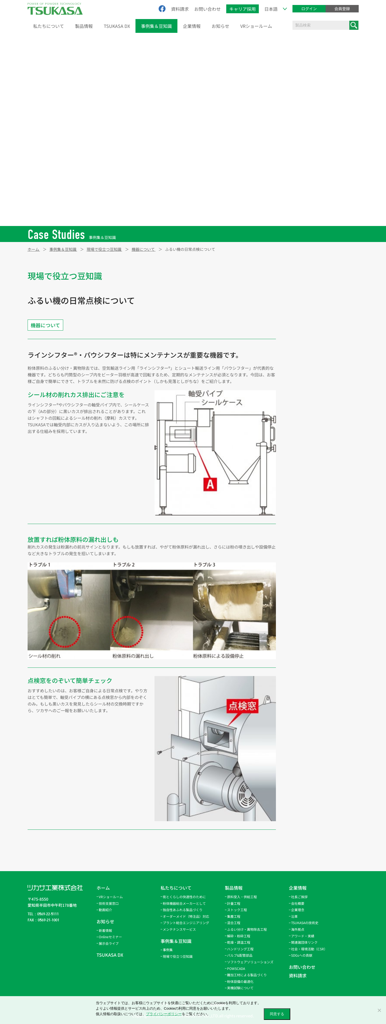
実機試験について (240, 987)
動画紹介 (105, 909)
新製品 (298, 276)
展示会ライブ (109, 943)
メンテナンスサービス (179, 929)
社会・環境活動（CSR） (309, 948)
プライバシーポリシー (164, 1014)
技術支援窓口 (109, 903)
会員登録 (342, 8)
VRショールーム (256, 26)
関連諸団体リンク (304, 942)
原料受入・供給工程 (242, 896)
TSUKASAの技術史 (304, 922)
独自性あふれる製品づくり (183, 909)
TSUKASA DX (117, 26)
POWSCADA (236, 968)
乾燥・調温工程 (238, 942)
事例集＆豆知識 (156, 26)
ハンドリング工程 (240, 948)
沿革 (294, 916)
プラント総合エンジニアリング (186, 922)
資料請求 (180, 9)
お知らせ (220, 26)
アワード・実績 (302, 935)
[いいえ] (379, 1010)
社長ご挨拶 (299, 896)
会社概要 (297, 903)
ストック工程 (237, 909)
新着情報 (105, 930)
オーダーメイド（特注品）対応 (186, 916)
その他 (298, 299)
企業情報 (192, 26)
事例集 (168, 949)
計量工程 (233, 903)
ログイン (309, 8)
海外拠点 (297, 929)
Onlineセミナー (110, 936)
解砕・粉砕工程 (238, 935)
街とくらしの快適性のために (184, 896)
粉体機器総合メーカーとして (184, 903)
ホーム (103, 887)
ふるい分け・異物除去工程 (247, 929)
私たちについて (48, 26)
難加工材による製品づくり (247, 974)
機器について (45, 325)
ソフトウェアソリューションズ (250, 961)
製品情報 (84, 26)
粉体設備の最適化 (240, 981)
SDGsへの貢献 (301, 955)
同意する (277, 1014)
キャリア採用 (242, 9)
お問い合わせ (207, 9)
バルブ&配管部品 (239, 955)
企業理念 (297, 909)
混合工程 (233, 922)
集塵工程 (233, 916)
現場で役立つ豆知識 (178, 956)
